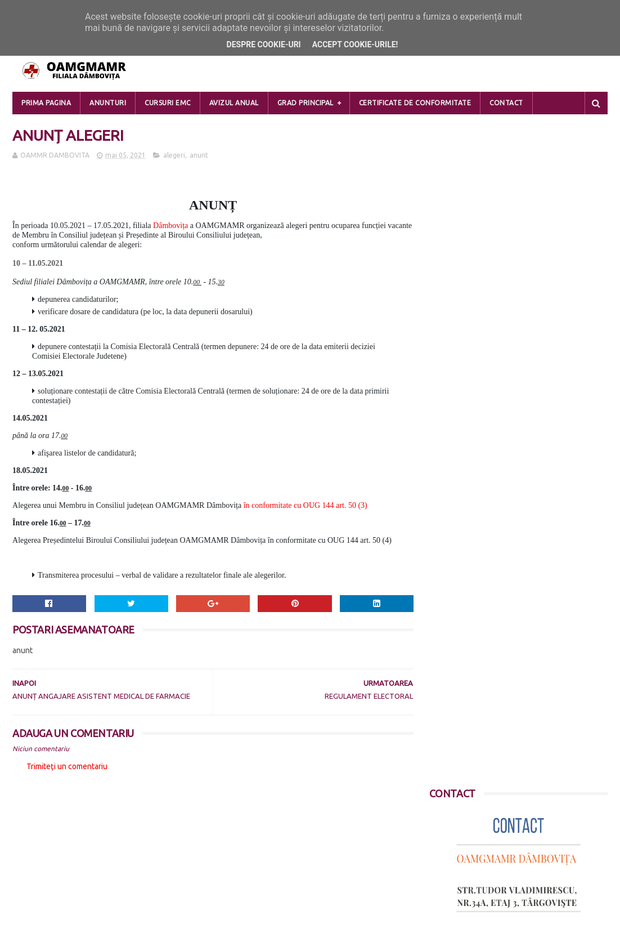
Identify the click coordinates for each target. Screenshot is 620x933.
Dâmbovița (170, 226)
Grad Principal (305, 102)
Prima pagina (46, 102)
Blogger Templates (147, 919)
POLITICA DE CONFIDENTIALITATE (72, 847)
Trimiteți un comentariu (66, 766)
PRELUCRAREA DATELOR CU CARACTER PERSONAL (101, 833)
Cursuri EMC (168, 102)
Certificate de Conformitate (415, 102)
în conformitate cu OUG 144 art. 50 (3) (305, 506)
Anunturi (107, 102)
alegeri (174, 155)
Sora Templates (79, 919)
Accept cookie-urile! (355, 44)
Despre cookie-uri (264, 44)
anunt (199, 155)
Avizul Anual (234, 102)
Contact (506, 102)
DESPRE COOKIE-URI (48, 860)
